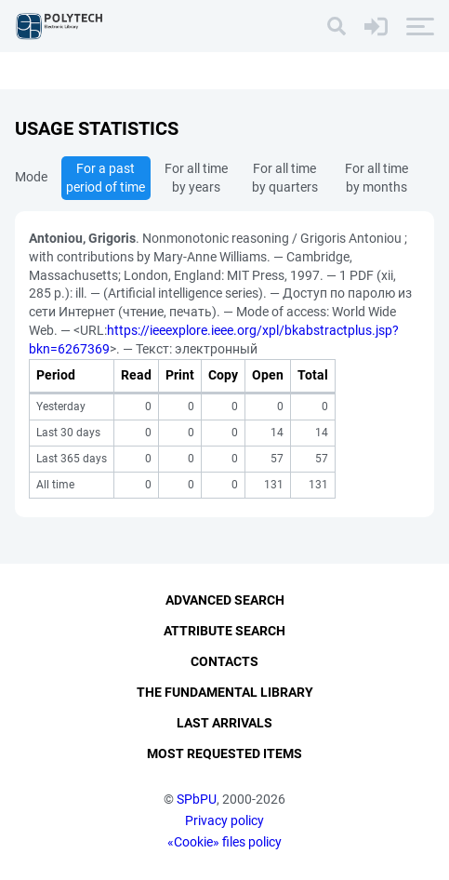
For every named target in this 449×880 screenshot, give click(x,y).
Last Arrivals (224, 722)
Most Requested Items (224, 753)
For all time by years (196, 177)
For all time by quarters (285, 177)
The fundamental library (225, 692)
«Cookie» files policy (224, 841)
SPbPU (197, 799)
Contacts (224, 661)
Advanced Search (224, 600)
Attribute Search (224, 630)
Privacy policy (224, 820)
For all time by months (376, 177)
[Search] (336, 26)
